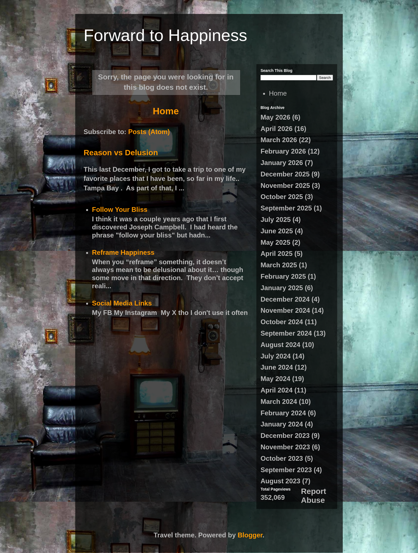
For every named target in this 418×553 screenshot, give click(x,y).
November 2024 (285, 310)
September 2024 (286, 333)
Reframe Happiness (123, 252)
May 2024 (275, 378)
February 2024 (283, 413)
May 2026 (275, 117)
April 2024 (277, 390)
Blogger (250, 535)
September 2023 (286, 470)
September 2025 (286, 208)
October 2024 (282, 322)
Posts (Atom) (149, 131)
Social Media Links (122, 303)
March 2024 (279, 401)
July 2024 (276, 356)
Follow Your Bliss (119, 209)
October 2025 (282, 196)
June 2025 (277, 231)
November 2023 (285, 447)
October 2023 (282, 458)
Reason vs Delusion (121, 152)
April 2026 (277, 128)
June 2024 (277, 367)
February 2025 (283, 276)
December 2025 (285, 174)
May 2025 (275, 242)
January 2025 (282, 288)
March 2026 (279, 140)
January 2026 (282, 162)
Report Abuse (313, 496)
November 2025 (285, 185)
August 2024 (280, 344)
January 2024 (282, 424)
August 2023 (280, 481)
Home (166, 111)
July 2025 (276, 219)
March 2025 (279, 265)
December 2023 (285, 435)
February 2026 (283, 151)
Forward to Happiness (165, 35)
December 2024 (285, 299)
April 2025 (277, 253)
